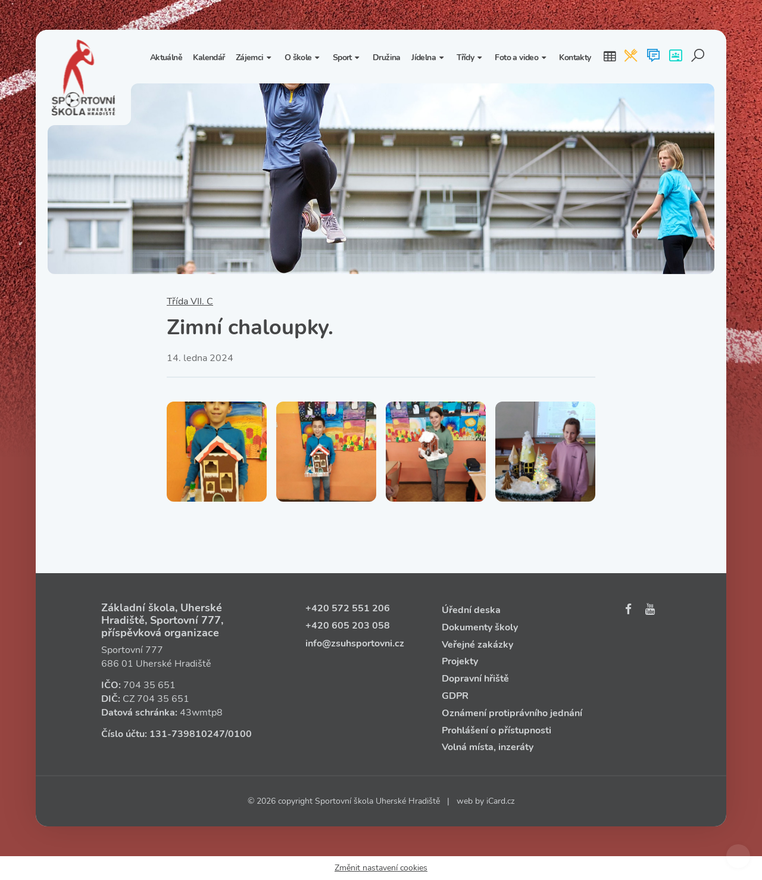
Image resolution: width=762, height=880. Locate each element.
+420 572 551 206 (347, 608)
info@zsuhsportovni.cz (354, 643)
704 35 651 (149, 685)
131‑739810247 (187, 734)
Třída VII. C (190, 301)
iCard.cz (500, 801)
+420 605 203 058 (347, 625)
